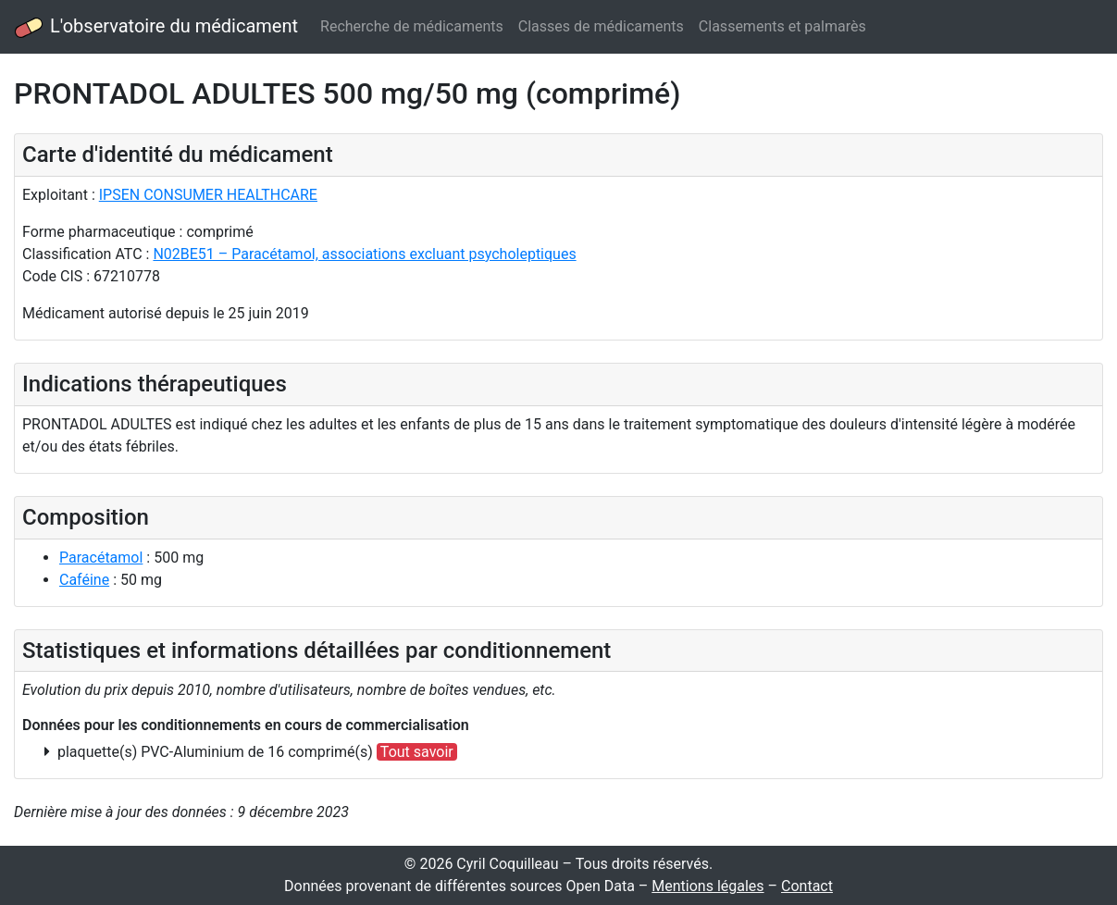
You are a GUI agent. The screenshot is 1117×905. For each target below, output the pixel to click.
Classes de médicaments (601, 26)
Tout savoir (416, 752)
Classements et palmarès (782, 26)
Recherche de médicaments (411, 26)
